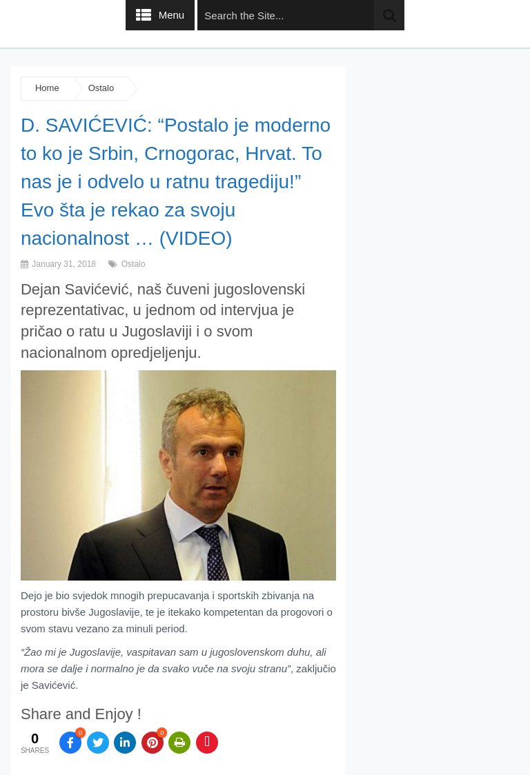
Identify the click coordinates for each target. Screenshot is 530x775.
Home (47, 88)
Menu (172, 15)
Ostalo (101, 88)
